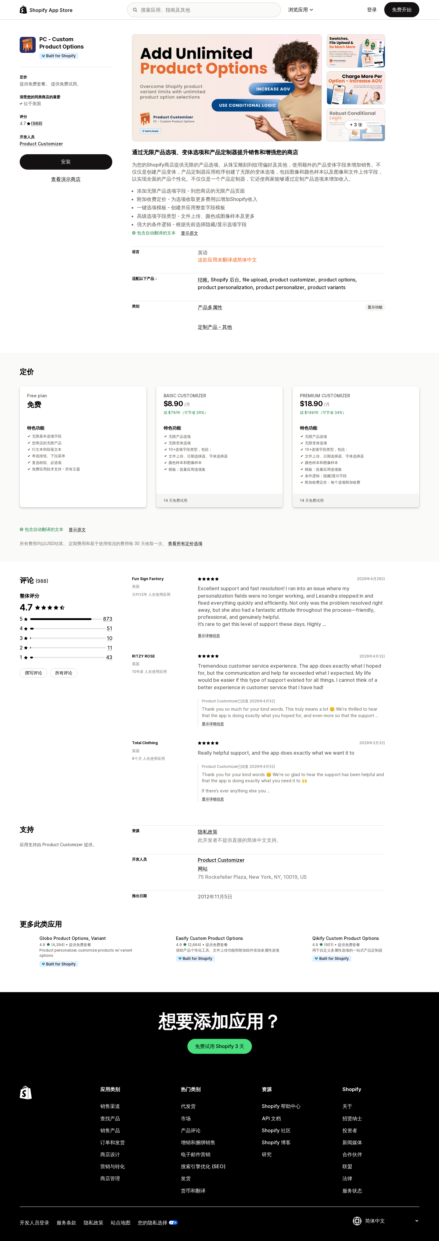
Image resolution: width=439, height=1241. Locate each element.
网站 (203, 869)
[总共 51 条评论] (109, 628)
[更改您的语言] (391, 1221)
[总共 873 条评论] (107, 619)
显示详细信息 (209, 635)
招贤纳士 (352, 1118)
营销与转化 (112, 1166)
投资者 (349, 1130)
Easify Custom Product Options (209, 938)
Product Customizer (41, 143)
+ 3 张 (356, 124)
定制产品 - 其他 (215, 327)
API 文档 (271, 1118)
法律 (347, 1178)
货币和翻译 (193, 1191)
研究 (267, 1154)
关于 (347, 1106)
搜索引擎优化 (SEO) (203, 1166)
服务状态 (352, 1191)
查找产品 (110, 1118)
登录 (372, 9)
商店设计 (110, 1154)
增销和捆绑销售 (198, 1142)
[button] (83, 952)
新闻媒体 (352, 1142)
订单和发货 (112, 1142)
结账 (203, 280)
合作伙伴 (352, 1154)
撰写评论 (33, 672)
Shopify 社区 (276, 1130)
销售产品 (110, 1130)
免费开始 (402, 9)
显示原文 (189, 233)
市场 (186, 1118)
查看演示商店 (66, 179)
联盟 (347, 1166)
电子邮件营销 (195, 1154)
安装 (66, 162)
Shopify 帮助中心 (281, 1106)
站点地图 (120, 1222)
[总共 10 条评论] (109, 638)
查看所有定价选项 (185, 543)
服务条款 (66, 1222)
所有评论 (63, 672)
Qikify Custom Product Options (345, 938)
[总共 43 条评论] (109, 657)
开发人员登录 (34, 1222)
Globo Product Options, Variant (72, 938)
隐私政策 (208, 832)
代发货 (188, 1106)
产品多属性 (210, 307)
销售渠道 (110, 1106)
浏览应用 (300, 9)
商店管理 (110, 1178)
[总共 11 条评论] (109, 648)
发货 (186, 1178)
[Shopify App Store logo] (46, 10)
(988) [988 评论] (36, 123)
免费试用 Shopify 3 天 (219, 1046)
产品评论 (191, 1130)
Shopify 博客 (276, 1142)
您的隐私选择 (152, 1222)
